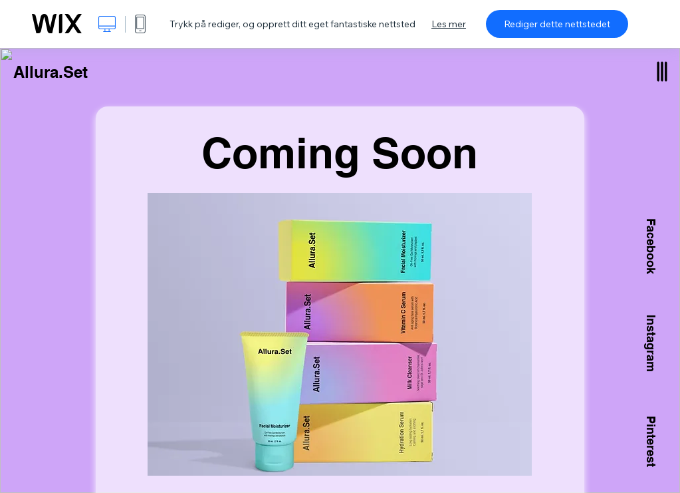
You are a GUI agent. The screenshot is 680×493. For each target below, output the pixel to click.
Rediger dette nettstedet (557, 24)
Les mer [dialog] (448, 24)
